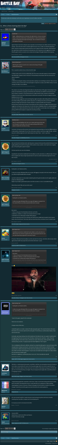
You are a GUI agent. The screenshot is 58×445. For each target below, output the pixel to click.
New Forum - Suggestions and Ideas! (50, 23)
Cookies (43, 23)
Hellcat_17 (18, 297)
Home (51, 441)
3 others (27, 297)
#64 (56, 161)
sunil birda (4, 373)
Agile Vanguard (5, 152)
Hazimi (3, 238)
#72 (56, 405)
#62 (56, 112)
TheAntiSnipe (5, 312)
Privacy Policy (54, 443)
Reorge (20, 224)
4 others (27, 376)
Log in (56, 0)
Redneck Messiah (4, 43)
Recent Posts (11, 11)
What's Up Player (22, 114)
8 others (24, 224)
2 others (28, 114)
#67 (56, 243)
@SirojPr (32, 345)
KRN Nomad (18, 27)
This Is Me (14, 114)
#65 (56, 187)
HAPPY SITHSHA (19, 245)
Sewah (17, 114)
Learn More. (39, 18)
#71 (56, 389)
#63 (56, 135)
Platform (6, 3)
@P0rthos (28, 345)
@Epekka (18, 345)
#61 (56, 54)
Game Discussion (8, 27)
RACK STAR (14, 376)
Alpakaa (3, 406)
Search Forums (4, 11)
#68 (56, 295)
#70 (56, 373)
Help (48, 441)
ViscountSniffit (16, 56)
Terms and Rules (48, 443)
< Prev (6, 29)
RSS (56, 441)
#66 (56, 221)
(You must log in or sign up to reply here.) (50, 428)
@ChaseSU (23, 345)
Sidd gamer (23, 56)
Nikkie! (13, 359)
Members (9, 7)
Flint (12, 56)
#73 (56, 420)
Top (54, 441)
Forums (3, 7)
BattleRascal (5, 71)
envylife (3, 128)
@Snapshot (43, 345)
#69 (56, 356)
